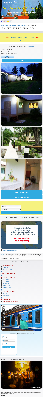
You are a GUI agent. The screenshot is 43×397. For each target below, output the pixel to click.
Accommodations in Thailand (10, 25)
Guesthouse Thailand (7, 269)
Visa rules (5, 293)
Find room (13, 37)
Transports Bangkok (7, 287)
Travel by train (6, 279)
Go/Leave (6, 37)
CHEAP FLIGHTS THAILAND (8, 273)
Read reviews (7, 57)
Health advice (6, 295)
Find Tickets (8, 347)
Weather (31, 37)
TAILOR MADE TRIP (6, 299)
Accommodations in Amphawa (22, 25)
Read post (8, 396)
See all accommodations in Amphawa (10, 250)
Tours (37, 37)
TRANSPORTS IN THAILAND (8, 277)
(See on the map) (30, 46)
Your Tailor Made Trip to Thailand (10, 301)
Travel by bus (6, 281)
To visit (20, 37)
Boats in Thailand (6, 285)
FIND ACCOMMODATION (7, 265)
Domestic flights (6, 283)
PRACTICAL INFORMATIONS (8, 291)
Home (2, 25)
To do (25, 37)
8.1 (7, 56)
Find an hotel (5, 267)
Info (21, 40)
